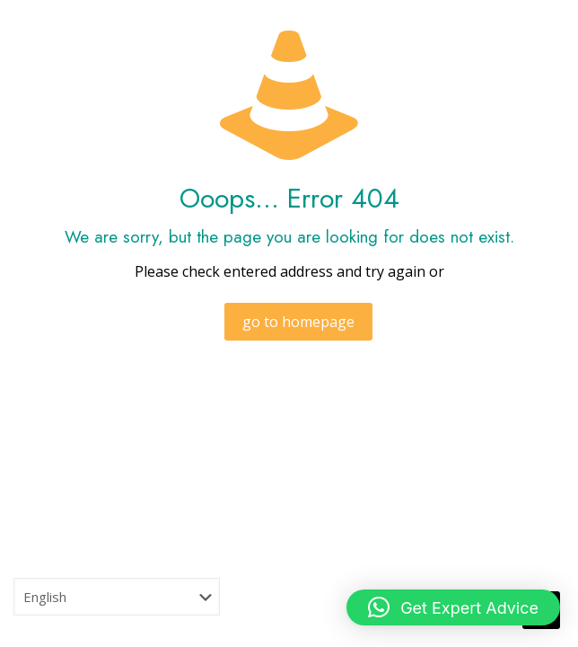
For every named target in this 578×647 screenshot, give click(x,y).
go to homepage (298, 322)
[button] (453, 607)
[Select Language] (116, 597)
